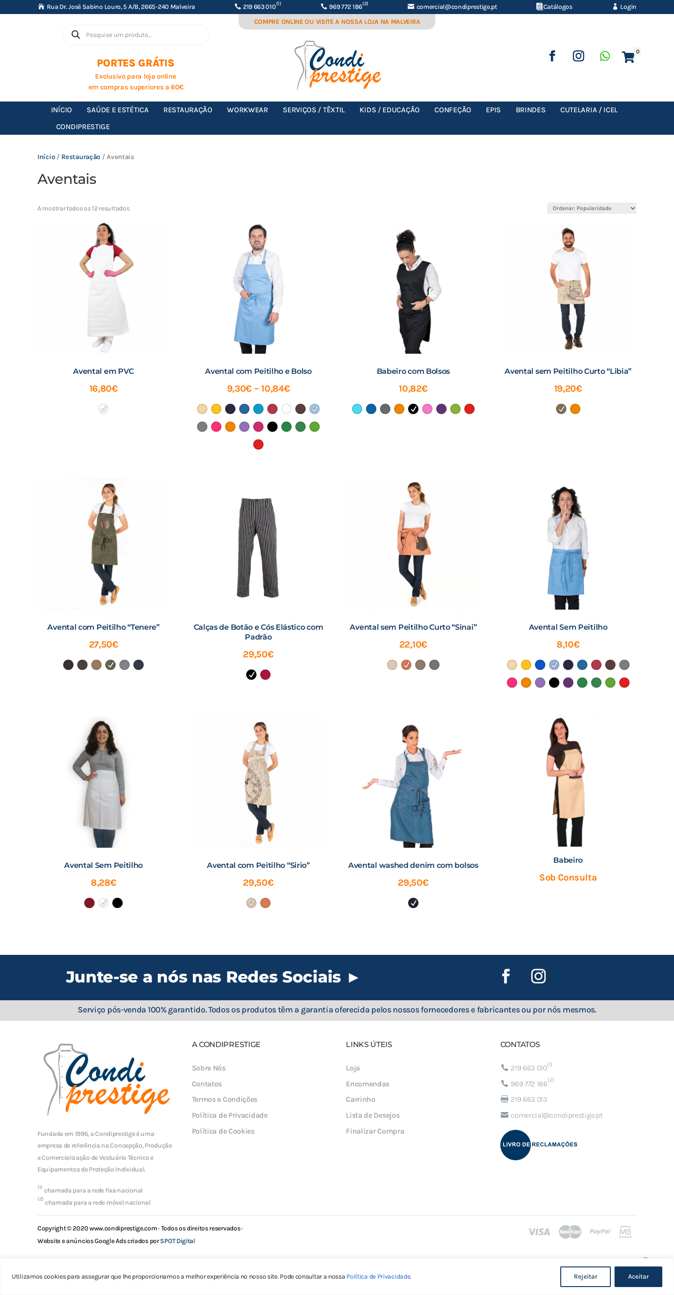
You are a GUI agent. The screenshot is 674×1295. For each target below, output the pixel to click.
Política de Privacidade (378, 1276)
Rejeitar (585, 1276)
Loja (353, 1067)
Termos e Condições (225, 1099)
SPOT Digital (177, 1241)
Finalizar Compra (375, 1131)
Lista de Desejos (372, 1115)
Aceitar (638, 1276)
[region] (337, 1276)
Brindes (531, 109)
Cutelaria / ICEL (589, 109)
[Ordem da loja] (592, 208)
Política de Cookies (223, 1131)
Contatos (207, 1083)
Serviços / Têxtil (314, 109)
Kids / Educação (389, 109)
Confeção (452, 109)
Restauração (187, 109)
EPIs (493, 109)
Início (61, 109)
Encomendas (367, 1083)
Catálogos (557, 7)
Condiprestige (83, 126)
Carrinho (360, 1099)
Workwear (247, 109)
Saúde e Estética (117, 109)
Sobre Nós (209, 1067)
